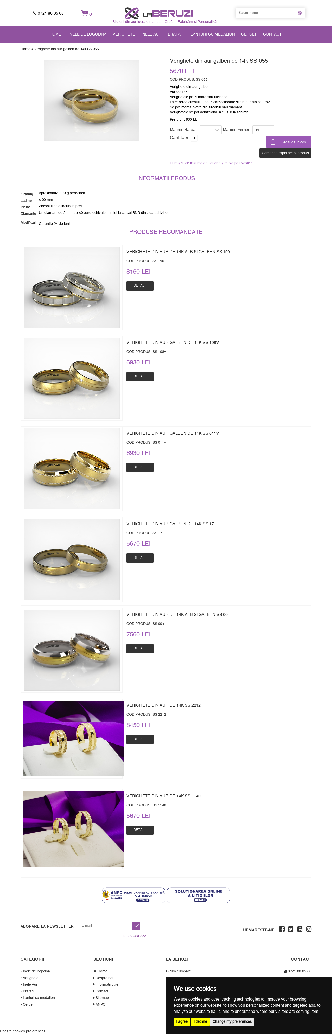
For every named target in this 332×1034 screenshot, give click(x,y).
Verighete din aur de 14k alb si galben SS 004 (178, 615)
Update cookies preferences (22, 1031)
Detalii (140, 285)
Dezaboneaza (134, 935)
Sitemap (101, 998)
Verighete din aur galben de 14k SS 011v (172, 433)
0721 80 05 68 (48, 13)
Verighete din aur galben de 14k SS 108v (172, 343)
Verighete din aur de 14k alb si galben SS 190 (178, 252)
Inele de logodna (87, 34)
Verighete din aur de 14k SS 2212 (163, 705)
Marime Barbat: (183, 130)
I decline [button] (200, 1022)
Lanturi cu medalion (213, 34)
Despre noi (103, 978)
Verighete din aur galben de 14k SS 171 (171, 524)
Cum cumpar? (178, 971)
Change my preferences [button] (232, 1022)
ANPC (99, 1004)
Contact (272, 34)
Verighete (124, 34)
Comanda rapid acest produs (285, 153)
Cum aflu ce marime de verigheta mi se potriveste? (211, 163)
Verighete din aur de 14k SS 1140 (163, 796)
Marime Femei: (236, 130)
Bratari (176, 34)
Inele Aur (151, 34)
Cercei (248, 34)
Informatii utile (105, 984)
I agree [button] (182, 1022)
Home (55, 34)
